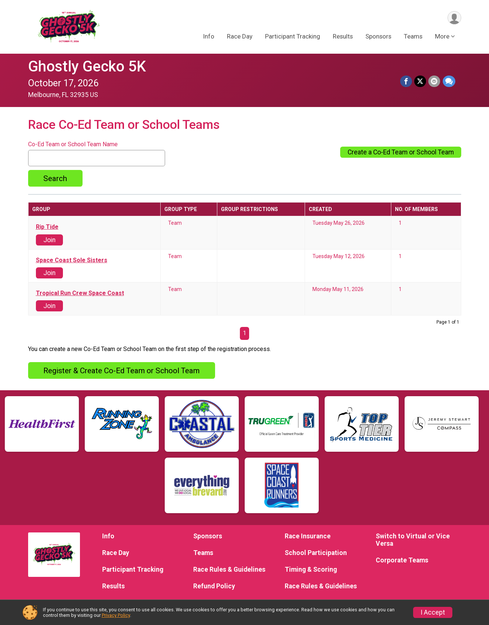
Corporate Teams (402, 560)
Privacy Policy (116, 615)
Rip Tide (47, 227)
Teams (413, 36)
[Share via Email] (435, 81)
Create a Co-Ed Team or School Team (401, 152)
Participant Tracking (292, 36)
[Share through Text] (449, 81)
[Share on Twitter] (420, 81)
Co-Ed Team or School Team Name (73, 144)
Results (343, 36)
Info (208, 36)
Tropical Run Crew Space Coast (80, 293)
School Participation (316, 553)
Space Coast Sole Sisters (71, 260)
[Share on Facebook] (406, 81)
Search (55, 178)
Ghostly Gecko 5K (87, 66)
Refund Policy (214, 586)
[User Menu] (454, 18)
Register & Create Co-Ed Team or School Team (121, 370)
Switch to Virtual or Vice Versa (413, 539)
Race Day (239, 36)
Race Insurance (308, 536)
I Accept (433, 612)
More (442, 36)
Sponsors (378, 36)
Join (49, 240)
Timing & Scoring (311, 569)
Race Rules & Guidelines (229, 569)
